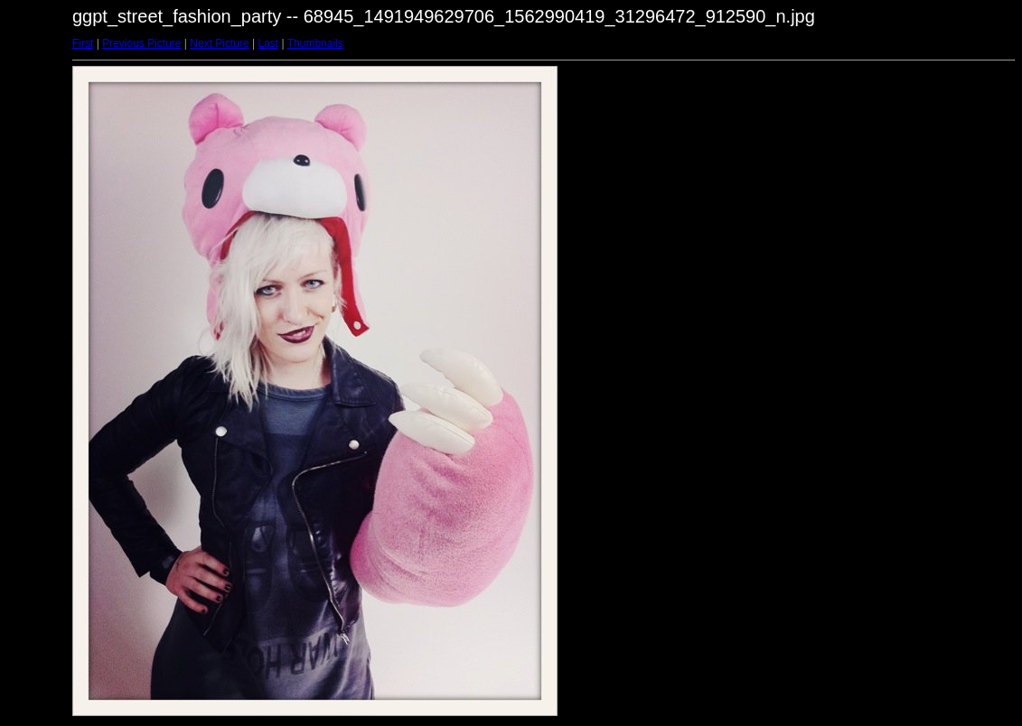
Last (268, 43)
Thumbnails (315, 43)
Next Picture (219, 43)
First (82, 43)
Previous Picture (141, 43)
